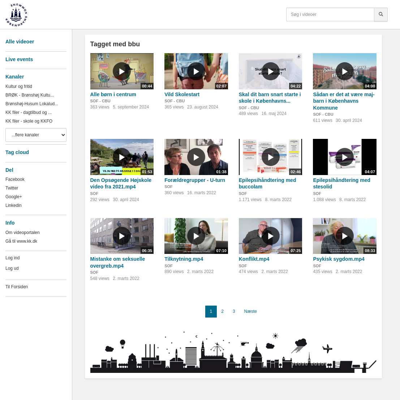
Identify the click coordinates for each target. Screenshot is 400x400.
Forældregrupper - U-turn (194, 180)
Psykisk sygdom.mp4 (338, 259)
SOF (94, 193)
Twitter (11, 188)
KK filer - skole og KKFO (28, 121)
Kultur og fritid (18, 86)
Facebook (15, 179)
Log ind (12, 257)
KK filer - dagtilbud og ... (28, 112)
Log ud (12, 268)
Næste (250, 311)
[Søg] (381, 14)
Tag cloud (17, 152)
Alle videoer (19, 41)
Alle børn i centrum (113, 94)
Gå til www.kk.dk (21, 241)
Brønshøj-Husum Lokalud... (31, 103)
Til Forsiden (16, 286)
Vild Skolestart (181, 94)
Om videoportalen (22, 232)
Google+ (13, 196)
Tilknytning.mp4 (183, 259)
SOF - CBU (100, 101)
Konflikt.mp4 (254, 259)
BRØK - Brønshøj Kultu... (29, 95)
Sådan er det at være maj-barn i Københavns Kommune (343, 101)
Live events (19, 59)
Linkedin (13, 205)
